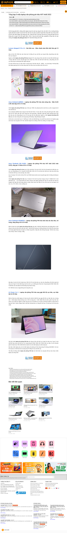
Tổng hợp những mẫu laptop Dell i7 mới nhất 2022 (30, 406)
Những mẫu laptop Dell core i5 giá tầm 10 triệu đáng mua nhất (15, 419)
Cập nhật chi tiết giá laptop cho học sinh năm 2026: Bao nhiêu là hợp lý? (21, 369)
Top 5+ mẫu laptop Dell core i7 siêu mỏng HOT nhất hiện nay (15, 393)
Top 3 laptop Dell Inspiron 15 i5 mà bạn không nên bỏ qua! (15, 406)
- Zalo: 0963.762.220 (42, 510)
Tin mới (2, 12)
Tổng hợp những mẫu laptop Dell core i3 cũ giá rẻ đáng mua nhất (31, 393)
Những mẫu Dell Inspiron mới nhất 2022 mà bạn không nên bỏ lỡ (45, 393)
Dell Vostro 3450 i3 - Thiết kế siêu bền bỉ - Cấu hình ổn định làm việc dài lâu (30, 419)
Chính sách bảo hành (33, 488)
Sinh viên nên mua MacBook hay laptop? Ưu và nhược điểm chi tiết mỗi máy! (22, 372)
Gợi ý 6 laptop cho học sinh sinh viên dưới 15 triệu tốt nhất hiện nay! (20, 370)
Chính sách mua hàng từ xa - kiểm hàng (36, 483)
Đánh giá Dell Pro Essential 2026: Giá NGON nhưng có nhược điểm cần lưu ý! (22, 375)
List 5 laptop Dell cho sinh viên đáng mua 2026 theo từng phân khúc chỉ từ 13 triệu (23, 373)
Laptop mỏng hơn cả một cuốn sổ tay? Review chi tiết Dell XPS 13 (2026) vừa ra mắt (23, 376)
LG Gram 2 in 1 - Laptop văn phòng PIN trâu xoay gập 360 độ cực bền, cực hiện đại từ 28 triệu (25, 25)
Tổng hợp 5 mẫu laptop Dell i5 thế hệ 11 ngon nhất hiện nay (45, 406)
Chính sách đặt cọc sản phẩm (35, 484)
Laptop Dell (22, 12)
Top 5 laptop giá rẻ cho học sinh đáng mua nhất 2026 (18, 371)
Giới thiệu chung (18, 483)
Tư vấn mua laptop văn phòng (12, 12)
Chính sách (63, 1)
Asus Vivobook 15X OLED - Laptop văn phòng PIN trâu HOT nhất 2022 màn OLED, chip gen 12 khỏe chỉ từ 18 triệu (29, 22)
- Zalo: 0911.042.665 (25, 510)
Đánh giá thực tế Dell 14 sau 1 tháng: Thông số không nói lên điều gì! (20, 377)
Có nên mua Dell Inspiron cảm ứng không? (14, 432)
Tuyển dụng (63, 3)
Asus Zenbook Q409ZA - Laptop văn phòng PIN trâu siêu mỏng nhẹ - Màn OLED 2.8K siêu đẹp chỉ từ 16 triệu (28, 20)
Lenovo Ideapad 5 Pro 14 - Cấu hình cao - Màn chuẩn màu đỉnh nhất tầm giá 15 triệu (24, 19)
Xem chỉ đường (3, 507)
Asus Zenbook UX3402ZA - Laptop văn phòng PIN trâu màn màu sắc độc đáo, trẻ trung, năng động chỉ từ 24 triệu (29, 24)
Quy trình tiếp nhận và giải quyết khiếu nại (36, 491)
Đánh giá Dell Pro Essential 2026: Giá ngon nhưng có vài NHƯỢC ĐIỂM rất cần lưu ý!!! (23, 378)
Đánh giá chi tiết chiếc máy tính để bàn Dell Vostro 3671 (45, 419)
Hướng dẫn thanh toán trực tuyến (35, 487)
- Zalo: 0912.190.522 (58, 510)
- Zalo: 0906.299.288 (23, 506)
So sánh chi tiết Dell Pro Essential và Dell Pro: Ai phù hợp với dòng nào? (21, 374)
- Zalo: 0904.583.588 (27, 521)
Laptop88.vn (3, 483)
